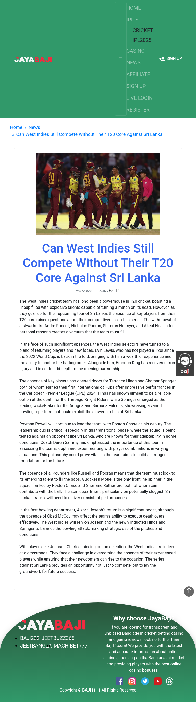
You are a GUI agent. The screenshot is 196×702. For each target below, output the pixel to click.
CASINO (136, 51)
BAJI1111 (91, 690)
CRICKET (143, 30)
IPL (130, 20)
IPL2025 (142, 40)
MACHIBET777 (71, 646)
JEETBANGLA (36, 646)
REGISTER (138, 110)
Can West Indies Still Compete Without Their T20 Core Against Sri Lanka (89, 134)
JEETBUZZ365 (58, 638)
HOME (134, 8)
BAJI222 (30, 638)
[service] (33, 59)
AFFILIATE (138, 74)
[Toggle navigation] (121, 59)
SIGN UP (136, 86)
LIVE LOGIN (140, 98)
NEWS (134, 63)
